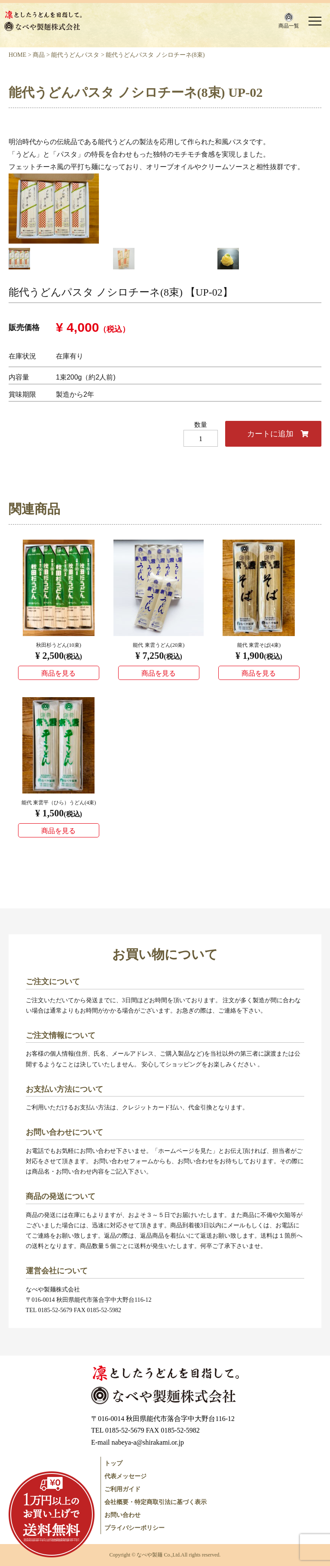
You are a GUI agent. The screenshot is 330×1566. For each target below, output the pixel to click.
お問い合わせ (122, 1514)
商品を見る (58, 673)
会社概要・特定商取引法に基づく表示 (155, 1501)
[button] (288, 21)
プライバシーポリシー (134, 1527)
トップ (113, 1463)
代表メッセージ (125, 1476)
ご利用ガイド (122, 1489)
